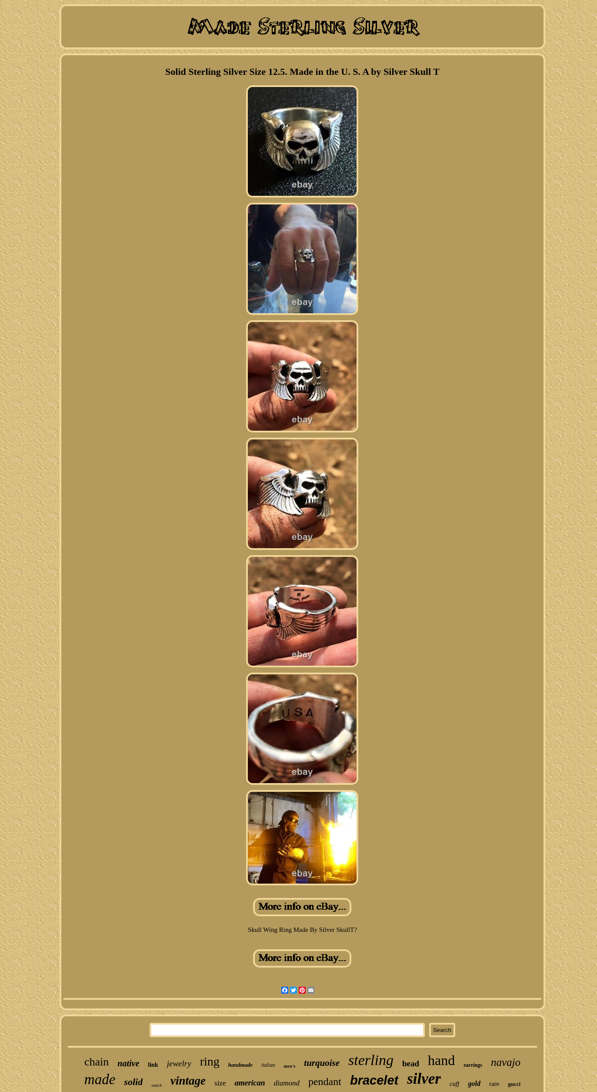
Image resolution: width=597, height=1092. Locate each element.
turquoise (322, 1063)
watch (156, 1085)
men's (289, 1066)
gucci (514, 1084)
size (220, 1083)
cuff (455, 1083)
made (99, 1079)
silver (424, 1078)
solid (133, 1081)
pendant (324, 1081)
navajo (505, 1062)
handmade (240, 1065)
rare (494, 1083)
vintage (188, 1080)
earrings (473, 1065)
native (128, 1063)
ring (210, 1061)
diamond (286, 1083)
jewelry (179, 1063)
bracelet (374, 1080)
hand (441, 1060)
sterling (371, 1060)
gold (474, 1083)
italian (268, 1065)
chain (96, 1061)
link (153, 1065)
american (249, 1083)
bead (410, 1063)
